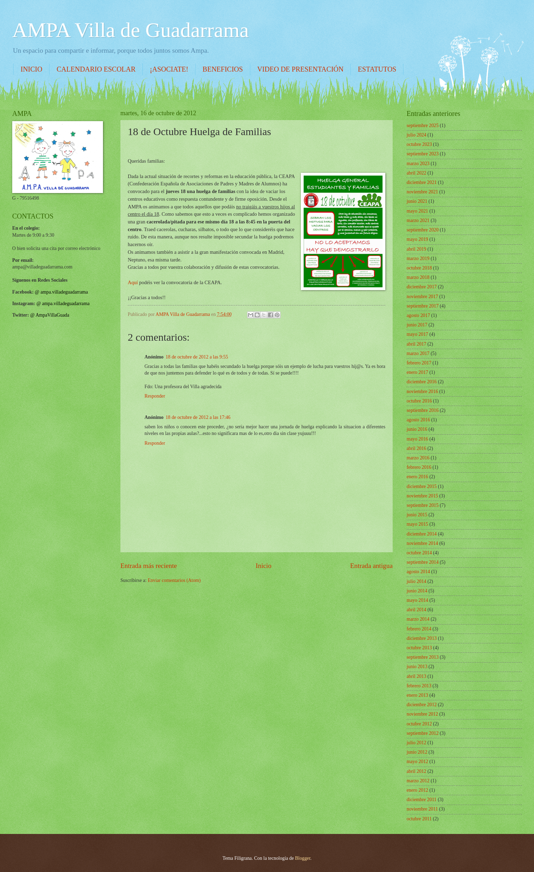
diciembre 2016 (422, 381)
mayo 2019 (417, 239)
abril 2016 (416, 448)
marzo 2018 (418, 277)
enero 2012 (417, 790)
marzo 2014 (418, 619)
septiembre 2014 (423, 562)
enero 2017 (417, 372)
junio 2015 (417, 514)
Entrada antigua (371, 565)
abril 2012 (416, 771)
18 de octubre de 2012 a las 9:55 (196, 357)
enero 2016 (417, 476)
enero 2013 (417, 695)
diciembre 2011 (422, 799)
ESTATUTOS (377, 69)
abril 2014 (416, 609)
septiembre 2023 (423, 153)
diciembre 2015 (422, 486)
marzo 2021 (418, 220)
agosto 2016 (418, 419)
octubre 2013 (419, 647)
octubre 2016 (419, 401)
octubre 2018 (419, 268)
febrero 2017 (419, 362)
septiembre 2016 (423, 410)
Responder (154, 396)
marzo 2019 (418, 258)
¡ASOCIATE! (169, 69)
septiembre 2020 (423, 229)
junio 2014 (417, 590)
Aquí (133, 282)
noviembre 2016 (422, 391)
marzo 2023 (418, 163)
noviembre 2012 (422, 714)
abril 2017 (416, 344)
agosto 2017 (418, 315)
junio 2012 (417, 752)
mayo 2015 (417, 524)
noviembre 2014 (422, 543)
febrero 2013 (419, 685)
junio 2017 (417, 324)
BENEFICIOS (222, 69)
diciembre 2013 (422, 638)
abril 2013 (416, 676)
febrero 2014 (419, 628)
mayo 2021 (417, 211)
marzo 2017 (418, 353)
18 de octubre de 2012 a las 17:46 (197, 417)
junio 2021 (417, 201)
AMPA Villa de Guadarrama (130, 30)
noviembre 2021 (422, 191)
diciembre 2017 (422, 286)
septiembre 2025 (423, 125)
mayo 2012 (417, 761)
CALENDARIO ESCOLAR (96, 69)
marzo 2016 (418, 457)
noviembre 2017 (422, 296)
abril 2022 (416, 173)
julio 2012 (416, 742)
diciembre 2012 (422, 704)
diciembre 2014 (422, 534)
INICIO (31, 69)
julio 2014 (416, 581)
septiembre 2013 (423, 657)
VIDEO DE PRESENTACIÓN (300, 69)
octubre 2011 (419, 818)
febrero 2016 (419, 467)
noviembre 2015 (422, 495)
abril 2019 (416, 249)
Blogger (302, 858)
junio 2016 (417, 429)
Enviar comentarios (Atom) (174, 580)
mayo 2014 (417, 600)
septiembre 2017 (423, 306)
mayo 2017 (417, 334)
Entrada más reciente (148, 565)
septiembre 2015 (423, 505)
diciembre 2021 (422, 182)
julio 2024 (416, 135)
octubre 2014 (419, 552)
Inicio (264, 565)
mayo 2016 (417, 439)
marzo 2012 (418, 780)
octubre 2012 (419, 723)
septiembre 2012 (423, 733)
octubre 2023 (419, 144)
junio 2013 (417, 666)
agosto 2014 (418, 571)
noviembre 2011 (422, 809)
